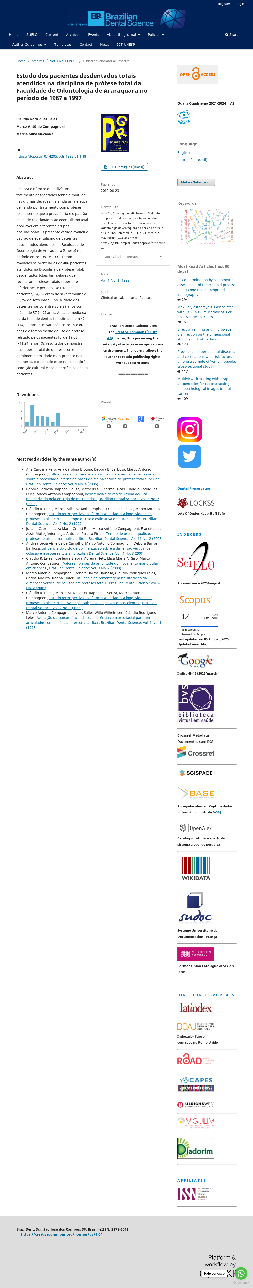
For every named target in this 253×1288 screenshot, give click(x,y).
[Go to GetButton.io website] (241, 1283)
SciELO (32, 34)
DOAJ (217, 812)
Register (224, 3)
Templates (63, 44)
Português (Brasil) (192, 160)
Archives (73, 34)
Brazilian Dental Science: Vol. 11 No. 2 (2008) (126, 538)
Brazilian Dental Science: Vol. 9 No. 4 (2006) (62, 484)
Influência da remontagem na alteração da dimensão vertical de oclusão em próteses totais (86, 580)
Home (14, 34)
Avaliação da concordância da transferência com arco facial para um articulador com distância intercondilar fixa (88, 620)
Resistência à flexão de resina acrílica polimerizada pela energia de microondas (86, 496)
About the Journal (122, 34)
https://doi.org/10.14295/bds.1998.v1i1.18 (51, 156)
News (104, 44)
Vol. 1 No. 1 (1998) (63, 61)
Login (240, 3)
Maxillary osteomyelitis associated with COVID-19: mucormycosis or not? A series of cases (205, 312)
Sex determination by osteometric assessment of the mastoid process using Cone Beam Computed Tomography (206, 287)
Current (51, 34)
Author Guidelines (27, 44)
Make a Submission (196, 182)
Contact (86, 44)
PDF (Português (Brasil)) (126, 167)
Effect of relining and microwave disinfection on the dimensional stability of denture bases (204, 334)
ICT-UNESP (126, 44)
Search (233, 34)
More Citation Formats (121, 256)
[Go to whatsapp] (241, 1273)
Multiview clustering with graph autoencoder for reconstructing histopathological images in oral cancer (204, 386)
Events (93, 34)
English (183, 152)
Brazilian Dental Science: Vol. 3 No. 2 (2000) (85, 568)
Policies (154, 34)
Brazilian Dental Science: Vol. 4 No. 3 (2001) (109, 553)
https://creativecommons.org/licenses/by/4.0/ (61, 1234)
